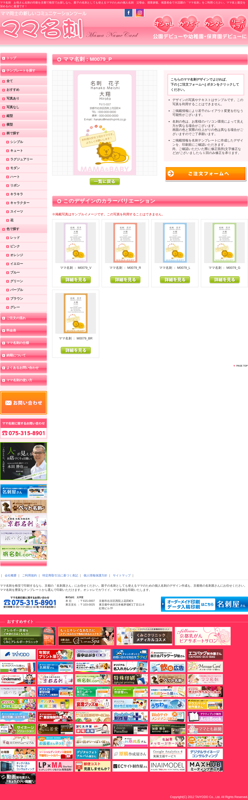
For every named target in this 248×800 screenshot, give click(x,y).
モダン (15, 168)
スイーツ (16, 211)
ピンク (15, 246)
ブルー (15, 272)
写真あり (12, 98)
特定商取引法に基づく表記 (60, 575)
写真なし (12, 107)
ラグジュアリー (21, 159)
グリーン (16, 281)
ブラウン (16, 298)
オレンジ (16, 255)
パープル (16, 290)
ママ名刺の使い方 (19, 380)
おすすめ (12, 90)
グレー (15, 307)
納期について (16, 355)
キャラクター (20, 203)
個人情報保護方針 (95, 575)
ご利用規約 (29, 575)
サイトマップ (122, 575)
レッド (15, 237)
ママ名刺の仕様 (17, 343)
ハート (15, 177)
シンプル (16, 142)
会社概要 (11, 575)
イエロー (16, 264)
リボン (15, 185)
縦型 (9, 116)
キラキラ (16, 194)
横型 (9, 124)
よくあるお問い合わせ (22, 368)
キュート (16, 150)
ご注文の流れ (16, 318)
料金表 (11, 330)
